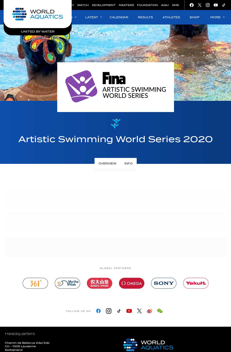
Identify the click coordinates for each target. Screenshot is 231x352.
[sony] (164, 283)
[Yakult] (196, 283)
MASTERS (126, 5)
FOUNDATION (147, 5)
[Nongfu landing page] (99, 283)
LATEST (94, 17)
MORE (217, 17)
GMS (175, 5)
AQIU (165, 5)
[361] (35, 283)
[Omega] (132, 283)
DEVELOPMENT (104, 5)
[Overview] (107, 163)
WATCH (83, 5)
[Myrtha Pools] (67, 283)
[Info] (128, 163)
